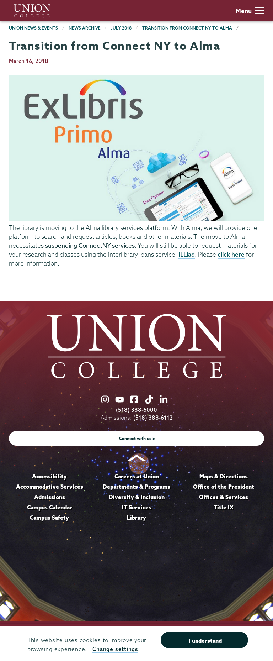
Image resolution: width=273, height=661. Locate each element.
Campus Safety (49, 517)
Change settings (115, 649)
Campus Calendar (49, 507)
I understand (205, 640)
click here (231, 254)
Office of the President (223, 486)
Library (136, 517)
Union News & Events (33, 28)
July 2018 (121, 28)
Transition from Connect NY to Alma (187, 28)
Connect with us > (137, 438)
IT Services (136, 507)
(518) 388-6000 (136, 409)
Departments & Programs (136, 486)
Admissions (49, 496)
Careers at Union (136, 476)
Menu (250, 11)
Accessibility (49, 476)
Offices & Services (223, 496)
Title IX (224, 507)
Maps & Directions (223, 476)
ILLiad (186, 254)
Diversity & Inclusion (137, 496)
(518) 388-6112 (153, 417)
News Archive (85, 28)
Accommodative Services (49, 486)
